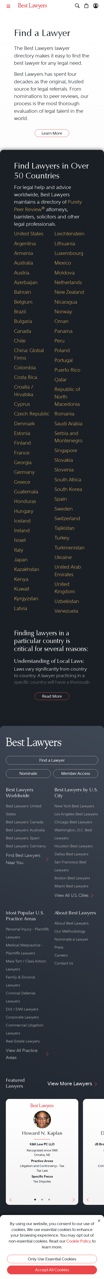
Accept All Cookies (52, 1269)
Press (58, 947)
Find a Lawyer (52, 760)
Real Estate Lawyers (23, 1041)
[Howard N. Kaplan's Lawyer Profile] (42, 1122)
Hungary (23, 511)
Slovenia (64, 470)
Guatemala (26, 492)
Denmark (24, 423)
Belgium (23, 302)
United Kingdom (64, 587)
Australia (23, 263)
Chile (19, 341)
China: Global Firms (29, 354)
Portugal (63, 360)
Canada (22, 331)
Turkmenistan (69, 548)
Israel (20, 540)
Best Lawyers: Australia (25, 830)
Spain (60, 499)
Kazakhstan (26, 569)
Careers (61, 955)
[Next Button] (74, 1152)
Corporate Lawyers (22, 1017)
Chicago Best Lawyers (73, 822)
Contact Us (63, 963)
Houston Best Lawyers (73, 846)
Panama (63, 331)
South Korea (68, 489)
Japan (21, 560)
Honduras (25, 501)
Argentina (25, 243)
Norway (63, 311)
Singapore (65, 450)
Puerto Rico (67, 370)
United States (28, 234)
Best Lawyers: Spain (22, 838)
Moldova (64, 273)
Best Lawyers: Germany (26, 846)
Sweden (63, 509)
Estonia (22, 433)
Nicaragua (65, 302)
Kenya (21, 579)
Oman (61, 321)
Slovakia (63, 460)
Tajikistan (64, 528)
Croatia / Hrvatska (23, 390)
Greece (22, 482)
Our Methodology (70, 931)
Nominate (28, 773)
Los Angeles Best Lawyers (76, 814)
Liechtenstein (69, 234)
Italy (18, 550)
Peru (59, 341)
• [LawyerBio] (42, 1200)
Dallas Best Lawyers (71, 854)
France (21, 453)
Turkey (61, 538)
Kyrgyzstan (26, 598)
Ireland (22, 530)
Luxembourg (68, 253)
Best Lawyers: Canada (24, 822)
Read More (52, 696)
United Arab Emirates (67, 570)
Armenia (23, 253)
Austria (21, 273)
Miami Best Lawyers (71, 886)
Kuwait (21, 589)
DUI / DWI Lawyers (22, 1009)
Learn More (52, 133)
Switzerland (67, 518)
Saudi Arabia (68, 423)
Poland (62, 350)
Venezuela (66, 611)
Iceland (22, 521)
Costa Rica (25, 377)
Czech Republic (31, 414)
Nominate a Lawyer (71, 939)
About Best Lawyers (71, 923)
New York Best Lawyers (74, 806)
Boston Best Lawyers (72, 878)
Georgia (23, 462)
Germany (24, 472)
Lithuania (64, 243)
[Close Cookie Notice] (99, 1220)
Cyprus (22, 404)
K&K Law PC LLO (42, 1144)
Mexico (62, 263)
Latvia (20, 608)
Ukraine (63, 557)
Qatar (60, 379)
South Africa (67, 480)
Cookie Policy (78, 1241)
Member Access (75, 773)
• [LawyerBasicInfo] (35, 1200)
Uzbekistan (66, 601)
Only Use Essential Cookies (52, 1259)
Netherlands (68, 282)
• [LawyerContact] (49, 1200)
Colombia (25, 367)
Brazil (20, 311)
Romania (64, 414)
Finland (22, 443)
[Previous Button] (9, 1152)
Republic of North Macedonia (67, 396)
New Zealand (69, 292)
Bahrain (22, 292)
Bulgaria (23, 321)
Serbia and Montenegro (68, 436)
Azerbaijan (26, 282)
